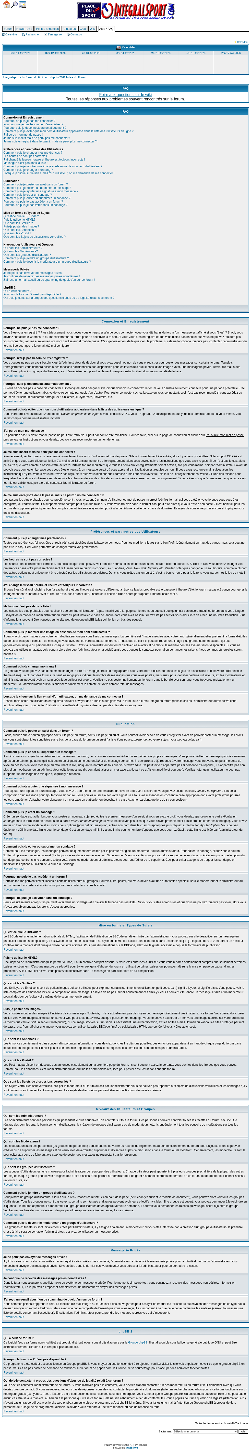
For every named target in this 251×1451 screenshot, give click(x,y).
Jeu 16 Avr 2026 (195, 53)
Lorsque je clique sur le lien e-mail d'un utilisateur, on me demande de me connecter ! (59, 173)
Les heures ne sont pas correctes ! (25, 156)
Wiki (93, 29)
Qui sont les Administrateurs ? (22, 248)
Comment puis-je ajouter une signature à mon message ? (40, 191)
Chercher (14, 4)
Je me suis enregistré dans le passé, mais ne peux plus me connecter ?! (50, 141)
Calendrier (22, 4)
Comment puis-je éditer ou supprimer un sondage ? (36, 198)
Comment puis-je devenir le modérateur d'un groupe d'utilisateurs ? (47, 261)
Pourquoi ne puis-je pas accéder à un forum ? (33, 201)
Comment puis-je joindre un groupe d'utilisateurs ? (36, 258)
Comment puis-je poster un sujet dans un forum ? (35, 184)
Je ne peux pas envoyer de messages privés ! (33, 273)
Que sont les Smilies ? (18, 223)
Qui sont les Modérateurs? (20, 251)
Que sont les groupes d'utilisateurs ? (27, 255)
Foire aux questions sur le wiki (125, 95)
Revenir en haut (13, 350)
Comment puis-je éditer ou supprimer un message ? (37, 188)
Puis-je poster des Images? (21, 226)
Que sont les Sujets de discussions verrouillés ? (34, 236)
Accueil (6, 4)
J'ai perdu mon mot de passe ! (23, 134)
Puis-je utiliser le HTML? (19, 219)
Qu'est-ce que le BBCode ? (21, 216)
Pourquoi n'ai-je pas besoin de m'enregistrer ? (33, 124)
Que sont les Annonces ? (19, 230)
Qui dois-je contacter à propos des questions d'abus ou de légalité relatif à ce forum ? (58, 298)
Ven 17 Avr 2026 (231, 53)
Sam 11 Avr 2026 (20, 53)
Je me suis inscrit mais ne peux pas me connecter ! (36, 138)
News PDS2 (24, 29)
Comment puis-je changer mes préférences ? (32, 152)
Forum (8, 29)
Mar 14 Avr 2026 (125, 53)
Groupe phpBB (137, 1342)
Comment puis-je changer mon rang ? (28, 170)
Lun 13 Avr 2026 (90, 53)
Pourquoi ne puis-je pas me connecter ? (29, 121)
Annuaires (69, 29)
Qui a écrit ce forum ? (17, 291)
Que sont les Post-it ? (17, 233)
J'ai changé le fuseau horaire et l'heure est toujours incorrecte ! (44, 159)
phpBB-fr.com (132, 1447)
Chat (83, 29)
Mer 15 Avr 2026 (161, 53)
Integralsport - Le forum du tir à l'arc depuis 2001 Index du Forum (44, 77)
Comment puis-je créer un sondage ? (27, 194)
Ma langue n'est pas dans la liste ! (25, 163)
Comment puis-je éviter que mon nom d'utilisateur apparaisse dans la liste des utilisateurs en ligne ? (68, 131)
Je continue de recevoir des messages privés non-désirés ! (41, 276)
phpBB (119, 1445)
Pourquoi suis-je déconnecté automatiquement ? (35, 127)
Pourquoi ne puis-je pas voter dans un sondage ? (35, 205)
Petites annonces (47, 29)
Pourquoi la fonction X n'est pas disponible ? (32, 294)
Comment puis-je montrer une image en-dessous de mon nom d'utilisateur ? (52, 166)
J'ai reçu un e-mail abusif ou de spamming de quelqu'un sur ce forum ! (49, 279)
